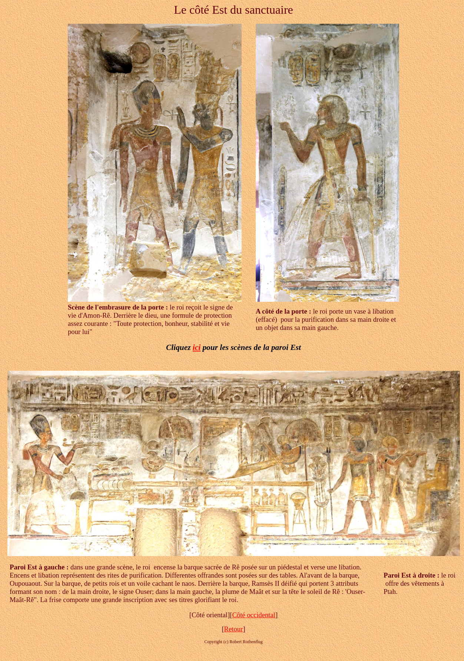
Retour (233, 629)
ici (196, 347)
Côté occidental (253, 615)
